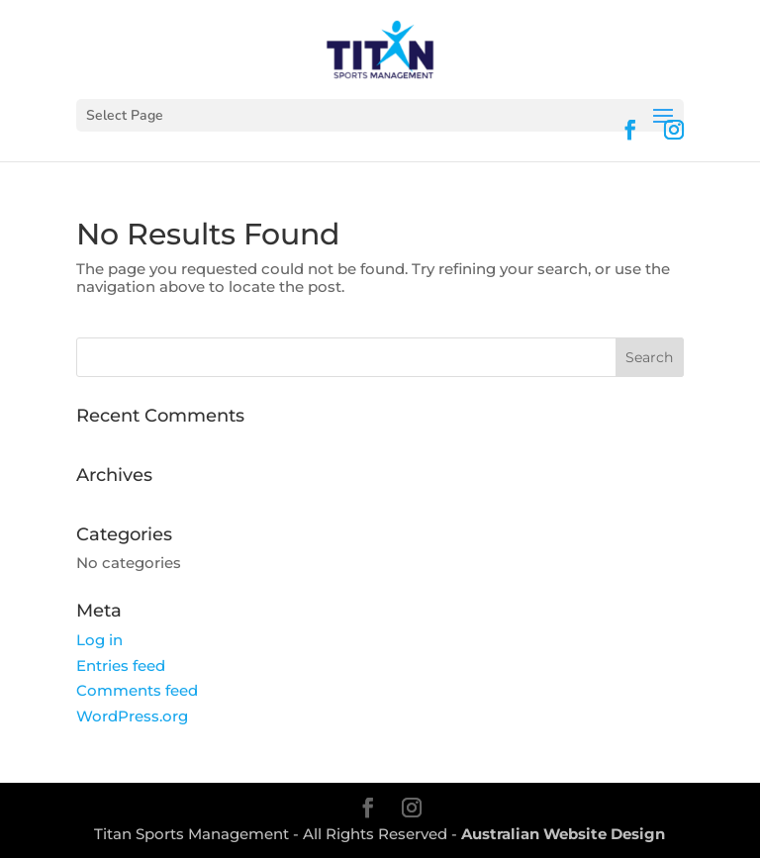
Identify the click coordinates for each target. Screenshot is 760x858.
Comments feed (137, 690)
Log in (99, 639)
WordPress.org (132, 716)
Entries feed (120, 665)
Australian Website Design (563, 833)
